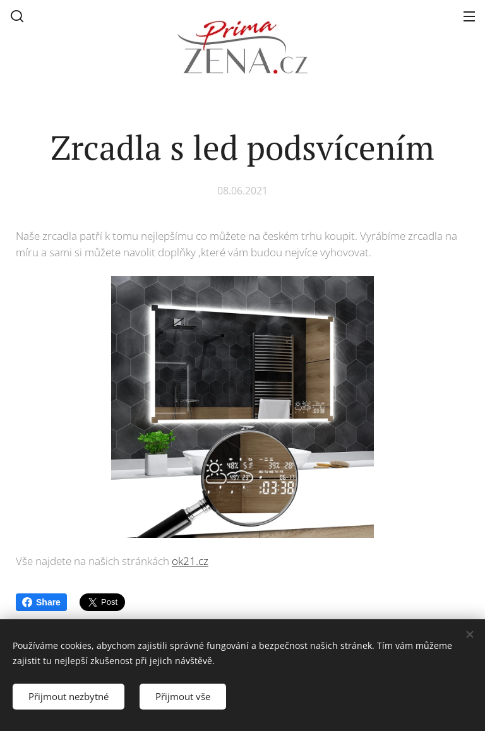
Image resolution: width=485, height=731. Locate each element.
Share (41, 602)
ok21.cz (190, 560)
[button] (17, 16)
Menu (469, 16)
